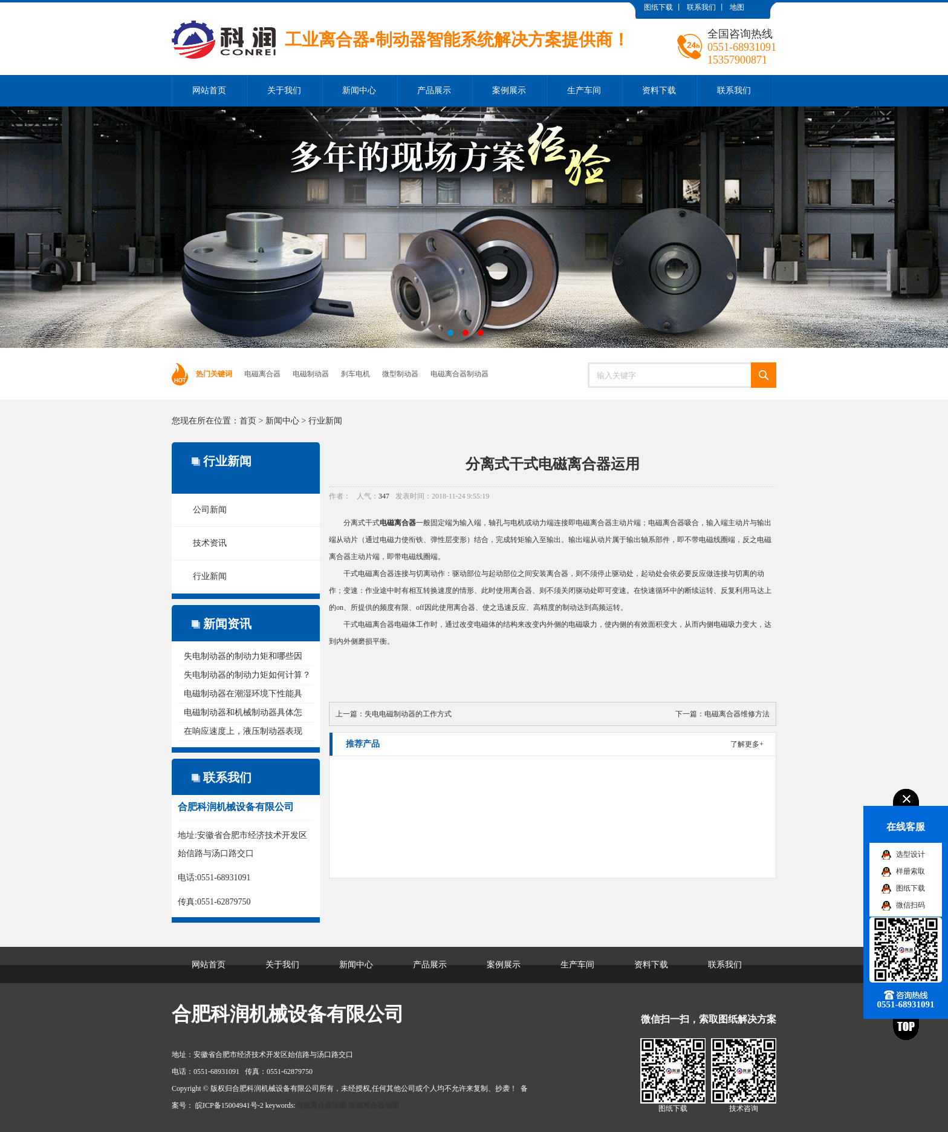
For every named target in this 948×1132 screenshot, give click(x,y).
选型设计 (910, 854)
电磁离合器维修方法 (737, 714)
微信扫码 (910, 905)
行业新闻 (325, 420)
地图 (737, 7)
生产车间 (584, 90)
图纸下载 (658, 7)
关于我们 (284, 90)
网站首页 (209, 90)
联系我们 (701, 7)
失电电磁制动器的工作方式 (408, 714)
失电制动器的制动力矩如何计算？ (247, 674)
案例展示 (509, 90)
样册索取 (910, 871)
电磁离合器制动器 (459, 374)
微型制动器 (400, 374)
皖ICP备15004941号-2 (229, 1105)
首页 (247, 420)
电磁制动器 (311, 374)
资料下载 (659, 90)
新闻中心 (359, 90)
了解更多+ (747, 744)
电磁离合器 (262, 374)
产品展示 (434, 90)
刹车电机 (355, 374)
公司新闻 (210, 509)
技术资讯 (210, 543)
